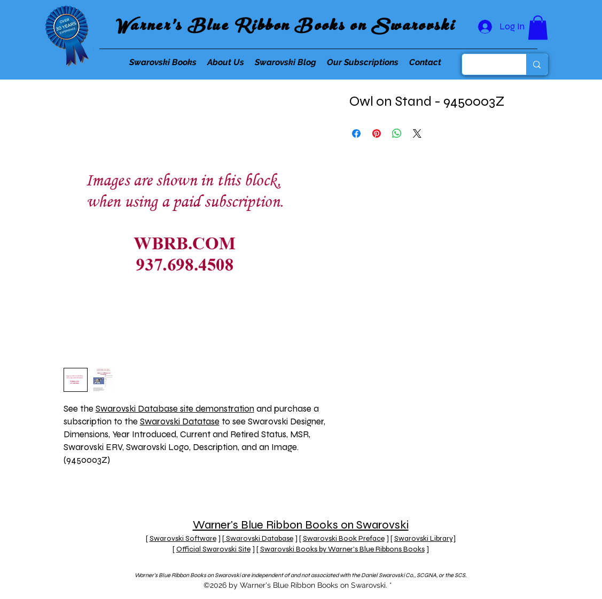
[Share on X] (417, 133)
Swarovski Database (258, 538)
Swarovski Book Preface (344, 538)
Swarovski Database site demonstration (175, 408)
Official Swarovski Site (213, 549)
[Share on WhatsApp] (396, 133)
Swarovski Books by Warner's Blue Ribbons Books (342, 549)
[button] (538, 27)
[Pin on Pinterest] (376, 133)
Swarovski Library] (425, 538)
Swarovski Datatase (180, 421)
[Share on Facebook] (356, 133)
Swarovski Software (183, 538)
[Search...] (486, 64)
